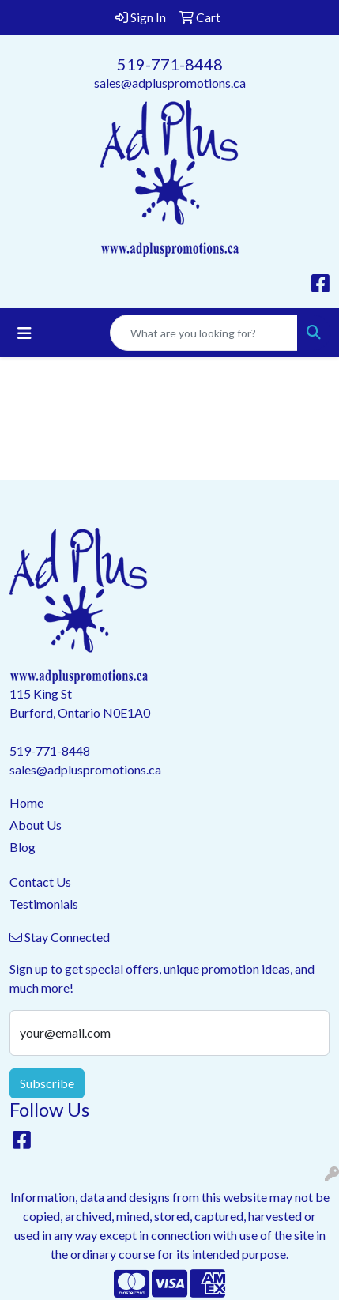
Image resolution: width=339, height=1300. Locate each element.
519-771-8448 (170, 64)
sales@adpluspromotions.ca (170, 82)
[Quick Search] (204, 333)
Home (26, 802)
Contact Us (40, 881)
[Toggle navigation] (24, 333)
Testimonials (43, 903)
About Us (35, 824)
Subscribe (47, 1083)
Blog (22, 846)
